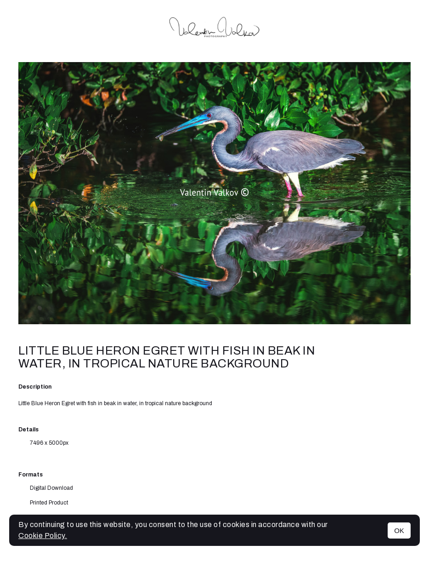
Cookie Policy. (42, 535)
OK (399, 530)
